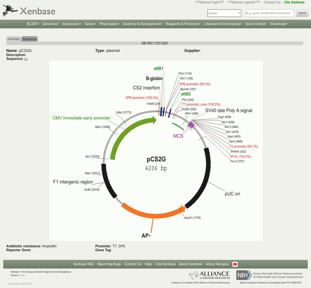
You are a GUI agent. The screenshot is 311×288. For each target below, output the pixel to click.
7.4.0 (22, 275)
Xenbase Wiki (83, 264)
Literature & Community (222, 24)
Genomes (50, 24)
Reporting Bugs (109, 264)
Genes (89, 24)
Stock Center (255, 24)
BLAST (32, 24)
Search (302, 13)
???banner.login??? (209, 2)
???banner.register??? (243, 2)
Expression (71, 24)
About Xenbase (190, 264)
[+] (26, 59)
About (217, 264)
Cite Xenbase (165, 264)
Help (148, 264)
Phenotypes (109, 24)
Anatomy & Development (142, 24)
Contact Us (272, 2)
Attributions (29, 38)
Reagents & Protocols (182, 24)
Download (278, 24)
